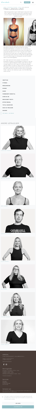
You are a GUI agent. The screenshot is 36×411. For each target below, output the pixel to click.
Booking (27, 2)
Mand (4, 91)
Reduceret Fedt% (8, 99)
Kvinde (5, 88)
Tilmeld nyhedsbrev (7, 375)
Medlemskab (6, 85)
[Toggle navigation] (33, 2)
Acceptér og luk (18, 406)
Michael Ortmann (6, 178)
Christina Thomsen (6, 150)
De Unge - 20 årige (17, 7)
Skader (5, 110)
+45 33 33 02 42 (10, 358)
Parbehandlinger (6, 383)
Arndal (5, 7)
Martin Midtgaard (6, 233)
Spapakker (5, 382)
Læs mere (18, 403)
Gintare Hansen (5, 316)
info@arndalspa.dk (7, 359)
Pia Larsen (4, 289)
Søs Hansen (4, 206)
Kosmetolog (5, 384)
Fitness (5, 82)
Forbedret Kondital (9, 94)
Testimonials (10, 7)
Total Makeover (8, 105)
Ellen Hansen (5, 261)
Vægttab (5, 80)
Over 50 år (6, 96)
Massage (5, 381)
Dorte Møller (5, 344)
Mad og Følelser (8, 107)
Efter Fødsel (7, 102)
